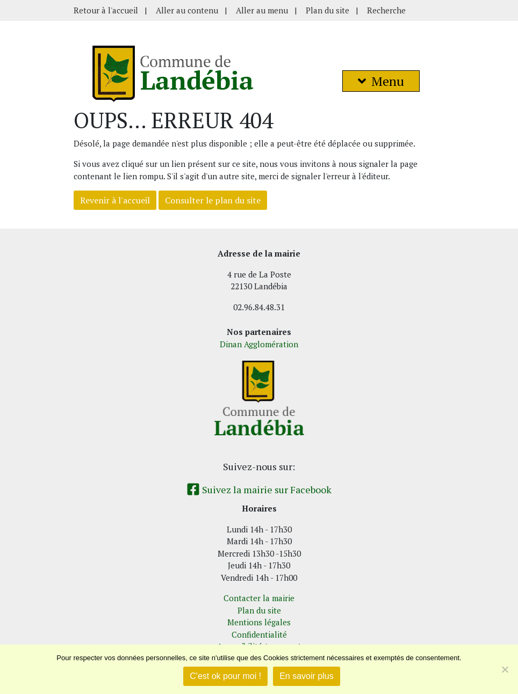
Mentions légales (259, 622)
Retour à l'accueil (106, 10)
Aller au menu (262, 10)
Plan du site (327, 10)
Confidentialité (259, 634)
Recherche (386, 10)
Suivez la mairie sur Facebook (259, 489)
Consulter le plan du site (213, 200)
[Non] (504, 669)
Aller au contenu (187, 10)
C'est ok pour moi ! (225, 676)
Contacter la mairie (259, 598)
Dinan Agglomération (259, 344)
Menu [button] (381, 81)
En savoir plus (306, 676)
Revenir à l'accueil (115, 200)
